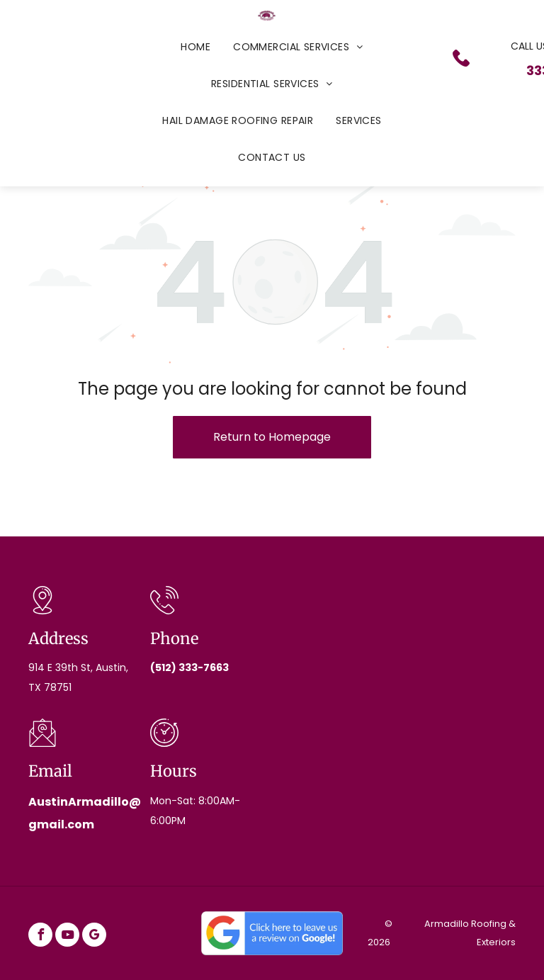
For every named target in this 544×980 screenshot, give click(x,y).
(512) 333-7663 (189, 667)
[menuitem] (195, 46)
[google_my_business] (94, 936)
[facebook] (40, 936)
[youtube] (67, 936)
